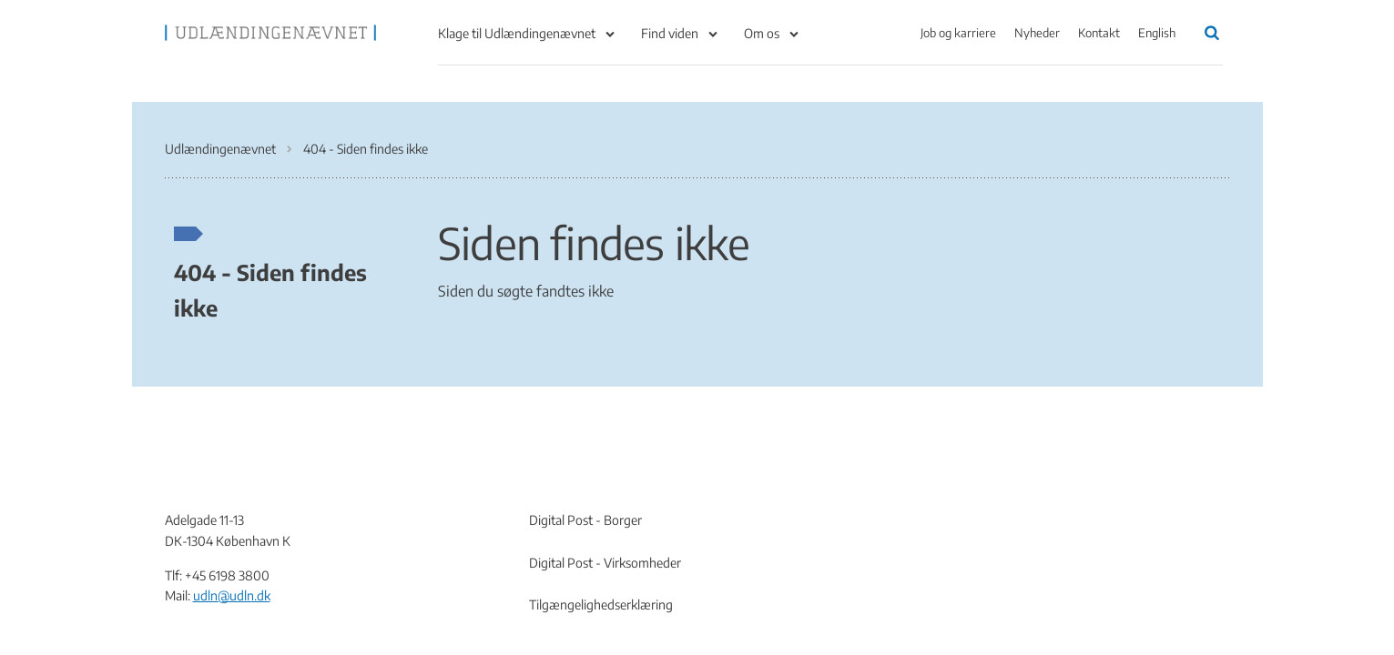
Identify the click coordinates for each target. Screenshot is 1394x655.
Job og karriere (958, 32)
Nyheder (1037, 32)
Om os (761, 33)
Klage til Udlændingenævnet (516, 33)
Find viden (669, 33)
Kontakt (1099, 32)
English (1156, 32)
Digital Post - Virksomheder (605, 562)
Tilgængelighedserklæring (601, 604)
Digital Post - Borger (585, 520)
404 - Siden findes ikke (270, 289)
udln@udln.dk (231, 595)
